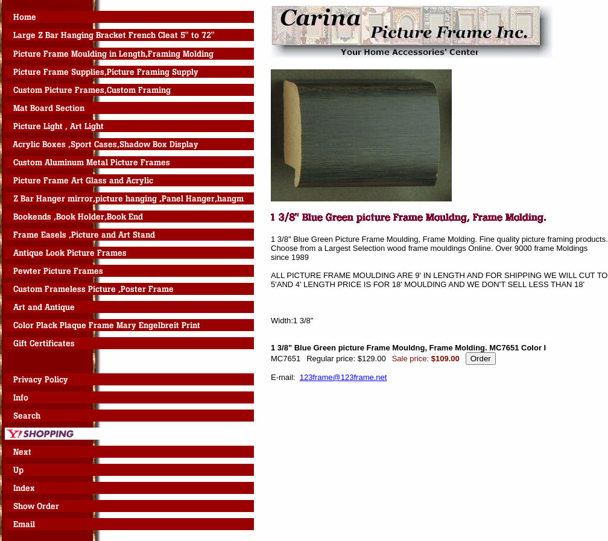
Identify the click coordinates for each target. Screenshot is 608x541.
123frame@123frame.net (343, 377)
